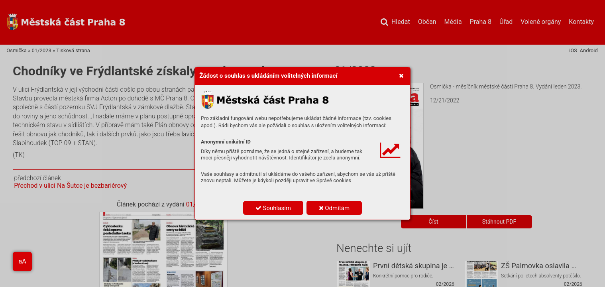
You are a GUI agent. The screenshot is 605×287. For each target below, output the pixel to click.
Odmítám (334, 208)
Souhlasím (273, 208)
